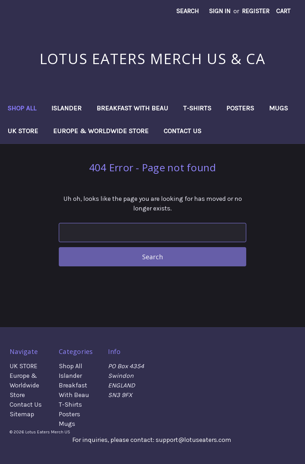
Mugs (278, 108)
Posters (240, 108)
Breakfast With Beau (132, 108)
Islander (66, 108)
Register (255, 11)
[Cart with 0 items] (283, 11)
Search (187, 11)
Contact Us (182, 131)
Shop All (21, 108)
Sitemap (22, 414)
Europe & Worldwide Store (101, 131)
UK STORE (22, 131)
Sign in (220, 11)
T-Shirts (197, 108)
